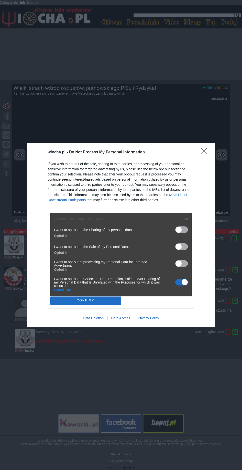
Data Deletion (93, 318)
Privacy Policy (148, 318)
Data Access (120, 318)
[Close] (205, 152)
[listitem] (121, 219)
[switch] (181, 229)
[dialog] (121, 235)
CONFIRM (86, 300)
